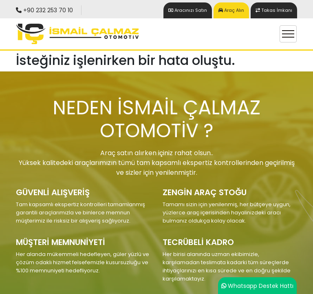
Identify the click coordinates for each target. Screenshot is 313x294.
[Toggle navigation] (288, 33)
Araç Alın (231, 10)
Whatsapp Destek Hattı (260, 286)
